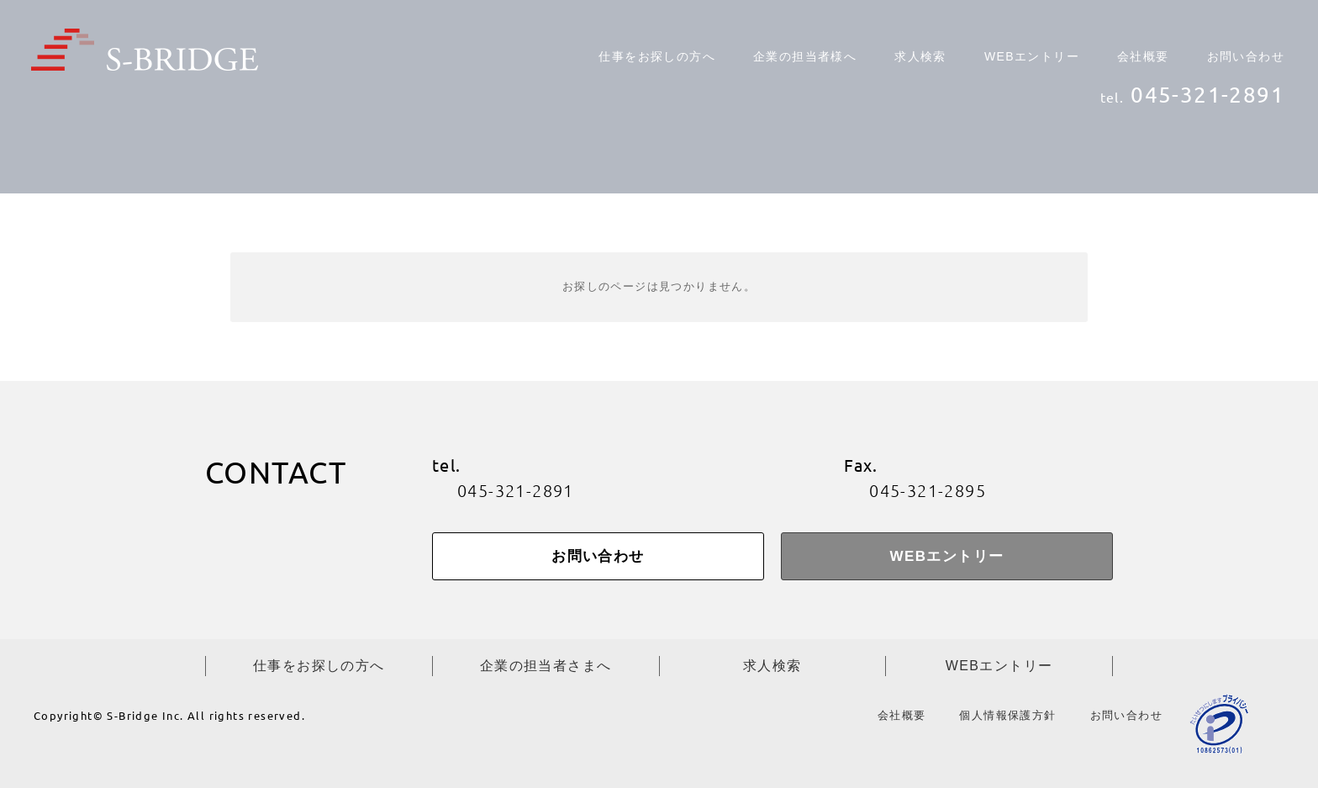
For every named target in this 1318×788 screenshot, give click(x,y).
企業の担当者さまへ (546, 665)
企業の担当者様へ (805, 56)
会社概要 (1143, 56)
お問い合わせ (1245, 56)
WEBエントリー (1031, 56)
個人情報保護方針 (1007, 715)
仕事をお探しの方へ (656, 56)
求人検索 (920, 56)
